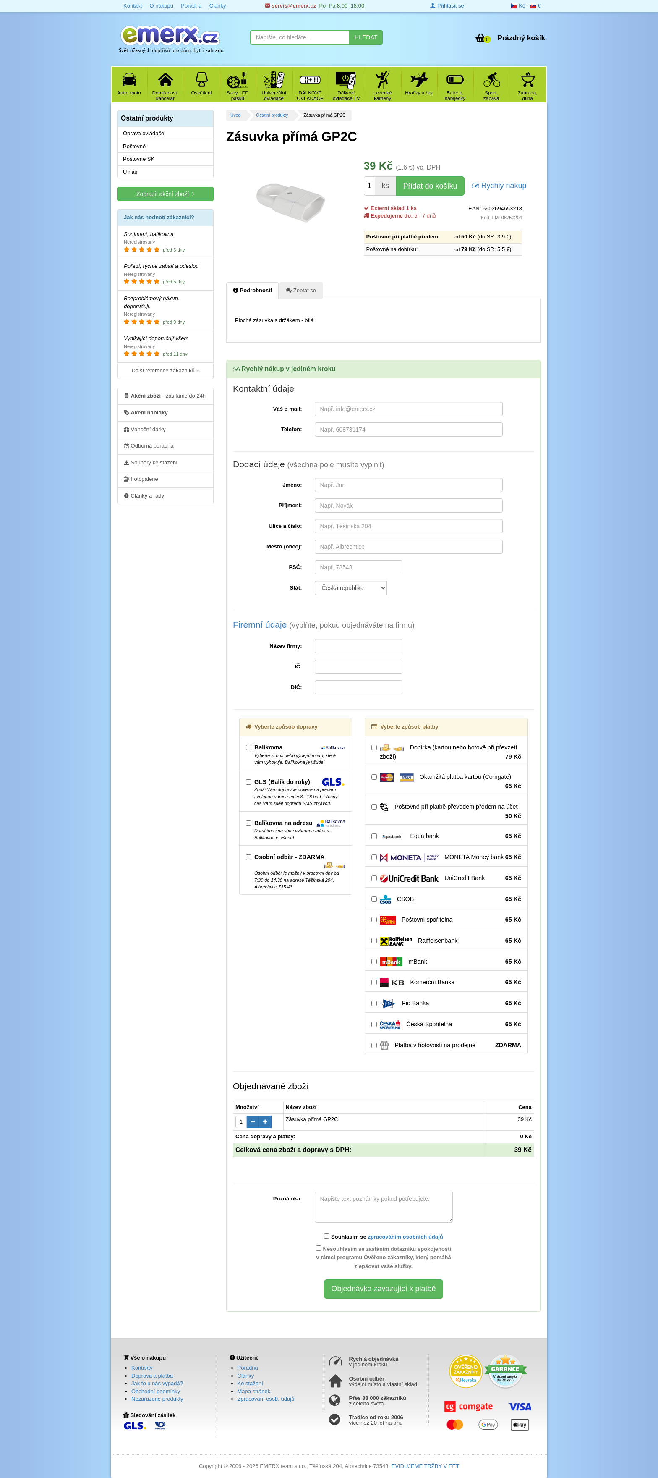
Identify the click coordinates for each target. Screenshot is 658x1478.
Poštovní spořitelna (446, 920)
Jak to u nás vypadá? (157, 1383)
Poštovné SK (138, 159)
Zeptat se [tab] (301, 290)
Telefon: (291, 429)
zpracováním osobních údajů (405, 1237)
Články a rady (144, 495)
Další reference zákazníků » (165, 370)
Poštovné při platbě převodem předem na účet (446, 811)
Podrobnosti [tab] (252, 290)
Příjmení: (290, 505)
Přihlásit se (447, 6)
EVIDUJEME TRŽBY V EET (425, 1466)
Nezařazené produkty (157, 1399)
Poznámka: (287, 1198)
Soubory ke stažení (151, 462)
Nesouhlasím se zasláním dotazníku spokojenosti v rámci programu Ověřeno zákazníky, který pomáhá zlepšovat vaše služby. (383, 1257)
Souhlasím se (383, 1236)
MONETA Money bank (446, 857)
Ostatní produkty (272, 115)
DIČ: (296, 687)
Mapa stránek (254, 1391)
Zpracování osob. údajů (266, 1399)
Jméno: (292, 485)
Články (217, 6)
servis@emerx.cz (290, 6)
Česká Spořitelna (446, 1024)
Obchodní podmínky (155, 1391)
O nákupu (161, 6)
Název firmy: (285, 646)
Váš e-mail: (287, 409)
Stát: (296, 587)
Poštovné (134, 146)
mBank (446, 962)
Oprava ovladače (143, 133)
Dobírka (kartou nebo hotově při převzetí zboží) (446, 752)
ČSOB (446, 899)
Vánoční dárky (145, 429)
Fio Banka (446, 1003)
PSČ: (295, 567)
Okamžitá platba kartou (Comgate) (446, 782)
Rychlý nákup (499, 185)
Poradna (191, 6)
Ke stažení (250, 1383)
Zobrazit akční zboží (165, 194)
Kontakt (132, 6)
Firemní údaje (324, 624)
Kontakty (142, 1368)
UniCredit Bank (446, 878)
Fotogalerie (141, 478)
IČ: (298, 666)
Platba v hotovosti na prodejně (446, 1045)
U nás (130, 172)
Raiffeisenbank (446, 941)
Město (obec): (284, 546)
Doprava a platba (152, 1376)
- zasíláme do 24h (165, 395)
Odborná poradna (149, 445)
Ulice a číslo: (285, 526)
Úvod (235, 115)
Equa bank (446, 836)
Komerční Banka (446, 982)
